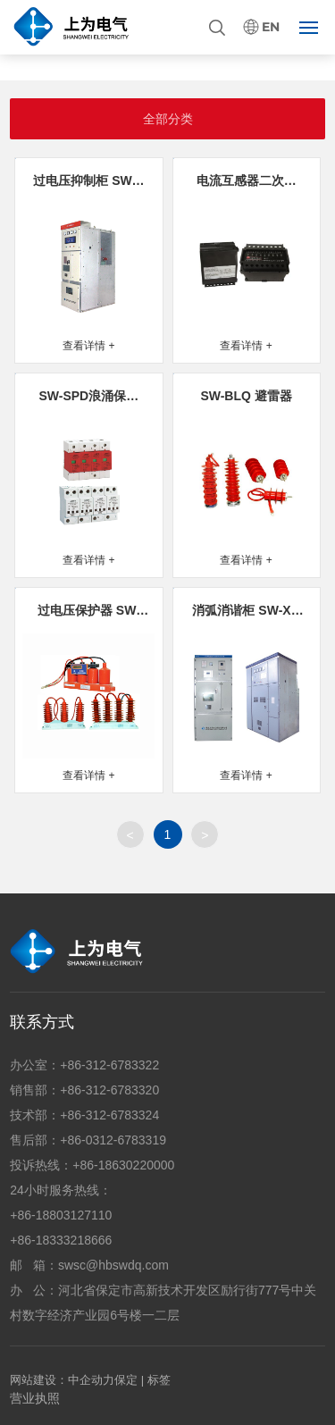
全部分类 (168, 119)
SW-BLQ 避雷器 (245, 396)
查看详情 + (88, 345)
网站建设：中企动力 (62, 1380)
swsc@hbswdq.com (113, 1265)
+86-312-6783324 (109, 1115)
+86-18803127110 (61, 1215)
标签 (159, 1380)
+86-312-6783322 (109, 1065)
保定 (126, 1380)
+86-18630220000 (123, 1165)
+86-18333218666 (61, 1240)
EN (271, 27)
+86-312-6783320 (109, 1090)
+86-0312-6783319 (113, 1140)
